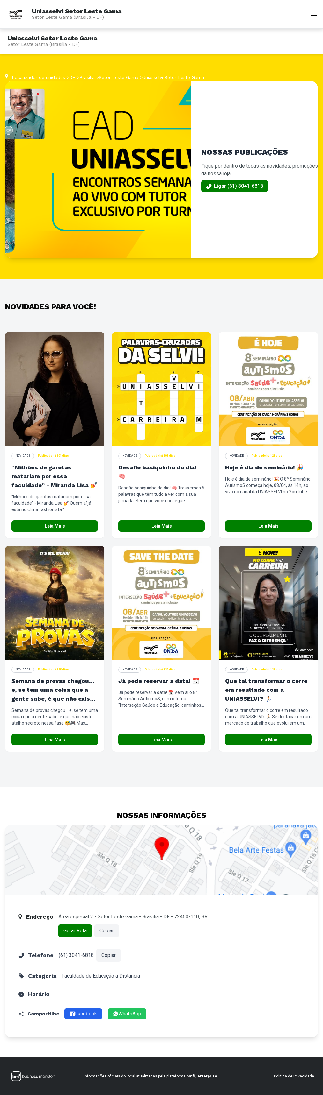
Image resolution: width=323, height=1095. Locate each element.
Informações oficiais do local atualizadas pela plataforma (150, 1075)
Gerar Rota (75, 931)
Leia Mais (55, 526)
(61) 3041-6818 (76, 955)
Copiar (106, 931)
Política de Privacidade (294, 1076)
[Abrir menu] (314, 14)
